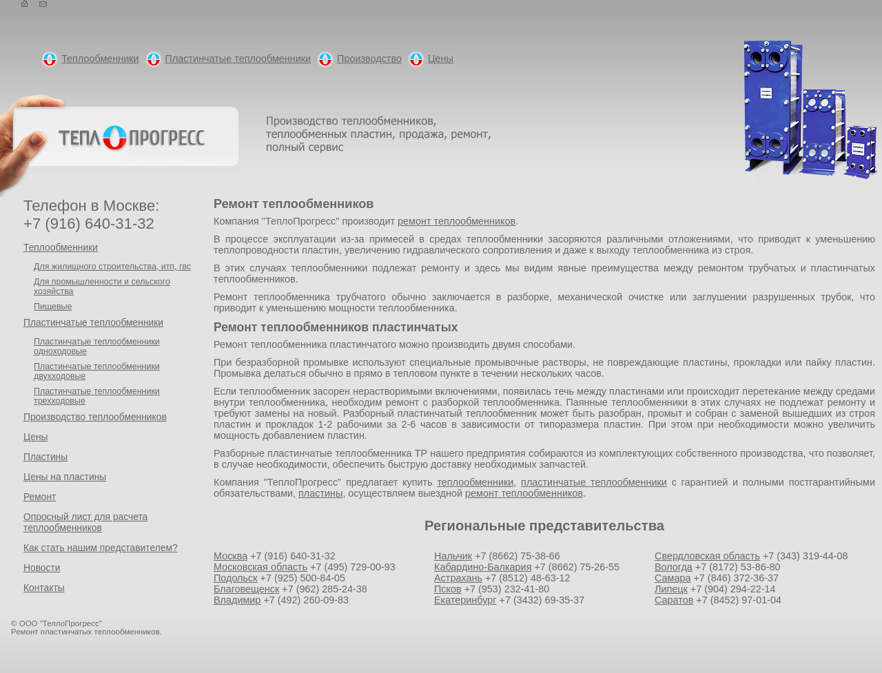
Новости (41, 567)
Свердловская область (707, 555)
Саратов (674, 599)
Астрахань (458, 577)
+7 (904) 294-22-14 (733, 588)
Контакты (44, 587)
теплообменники (475, 482)
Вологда (674, 566)
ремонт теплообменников (456, 221)
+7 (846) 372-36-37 (736, 577)
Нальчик (453, 555)
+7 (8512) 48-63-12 (528, 577)
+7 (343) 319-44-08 (805, 555)
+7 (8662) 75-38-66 (517, 555)
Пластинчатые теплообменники (238, 58)
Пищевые (53, 306)
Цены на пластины (64, 476)
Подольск (236, 577)
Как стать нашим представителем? (100, 547)
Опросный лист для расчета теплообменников (85, 522)
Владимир (237, 599)
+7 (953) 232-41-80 (507, 588)
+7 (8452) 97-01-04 (738, 599)
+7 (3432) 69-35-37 (542, 599)
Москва (230, 555)
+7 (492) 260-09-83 (306, 599)
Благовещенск (246, 588)
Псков (448, 588)
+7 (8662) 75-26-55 (576, 566)
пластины (320, 493)
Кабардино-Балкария (482, 566)
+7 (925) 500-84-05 (303, 577)
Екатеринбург (465, 599)
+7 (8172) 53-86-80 (738, 566)
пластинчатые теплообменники (594, 482)
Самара (672, 577)
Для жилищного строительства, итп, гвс (112, 266)
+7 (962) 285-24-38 (324, 588)
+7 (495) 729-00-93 (353, 566)
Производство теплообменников (95, 416)
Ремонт (39, 496)
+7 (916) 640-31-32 (293, 555)
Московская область (260, 566)
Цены (440, 58)
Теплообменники (100, 58)
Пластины (45, 456)
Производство (369, 58)
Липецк (671, 588)
